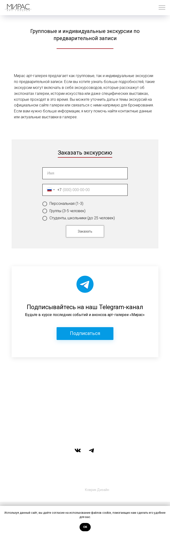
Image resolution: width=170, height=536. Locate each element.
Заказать (85, 231)
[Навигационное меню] (162, 7)
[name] (85, 173)
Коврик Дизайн (97, 490)
